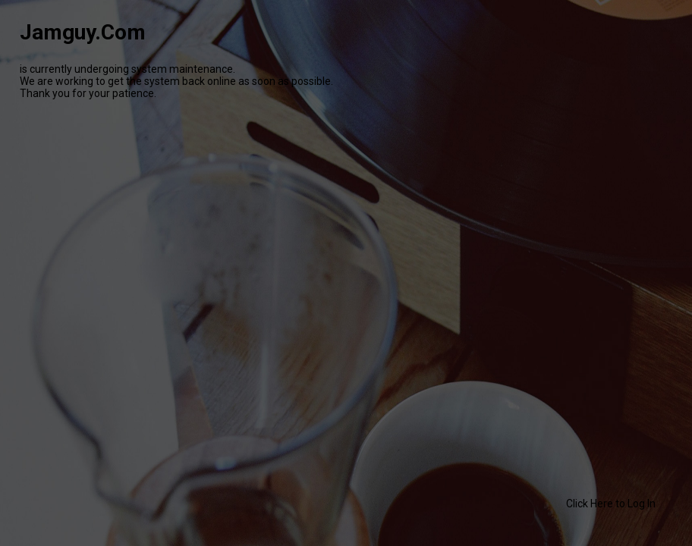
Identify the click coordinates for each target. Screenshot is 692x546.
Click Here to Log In (611, 503)
